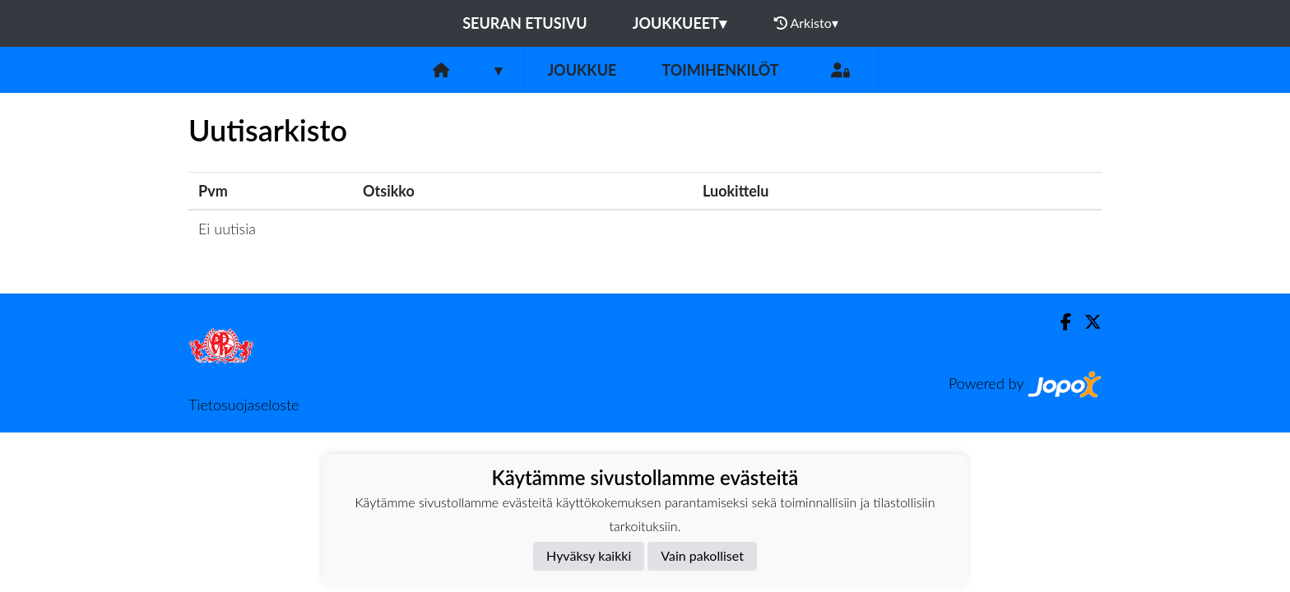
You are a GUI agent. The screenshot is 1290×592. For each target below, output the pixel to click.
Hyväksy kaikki (588, 555)
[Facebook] (1059, 322)
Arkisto (806, 23)
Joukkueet (679, 23)
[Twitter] (1086, 322)
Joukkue (581, 70)
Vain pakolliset (702, 555)
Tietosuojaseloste (243, 404)
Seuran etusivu (524, 23)
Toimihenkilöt (719, 70)
